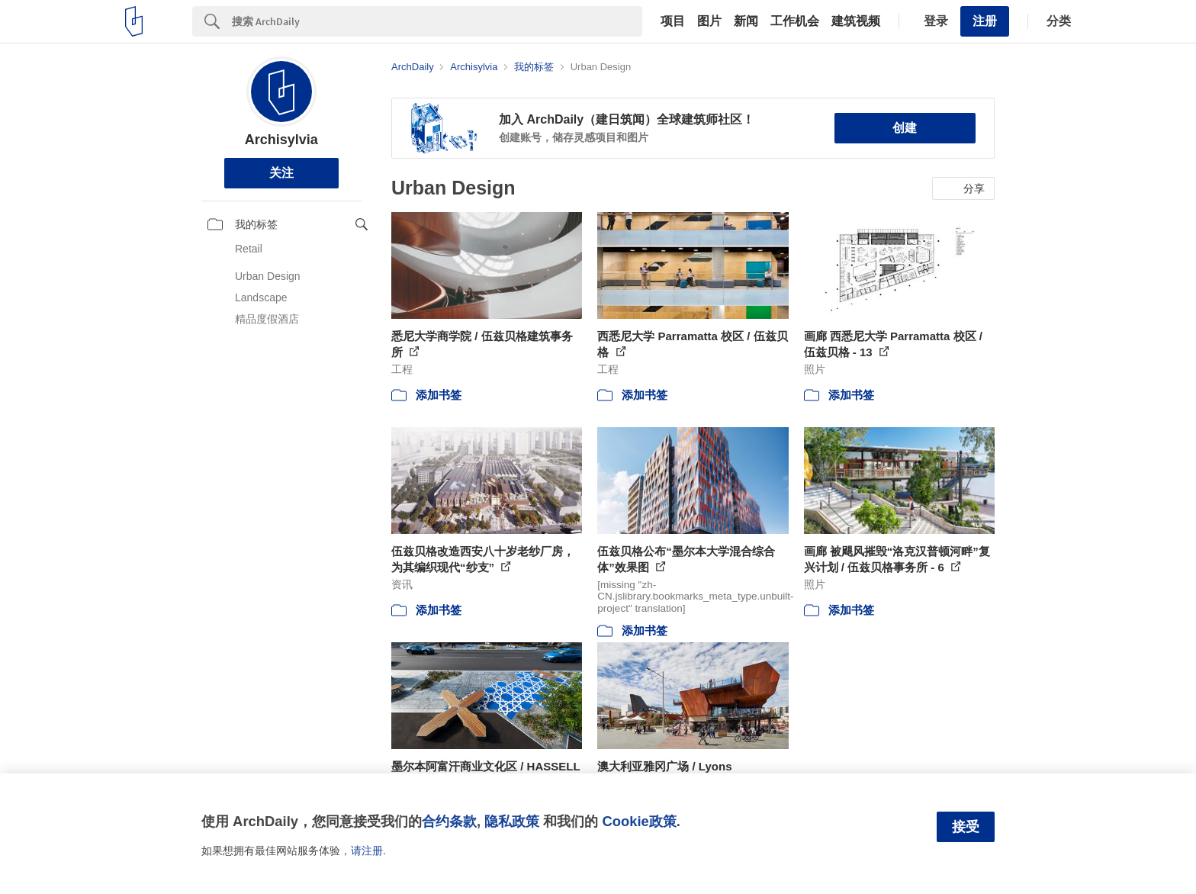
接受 (965, 827)
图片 (709, 21)
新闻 (746, 21)
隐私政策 (511, 821)
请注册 (367, 850)
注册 (985, 20)
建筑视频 (855, 21)
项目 (673, 21)
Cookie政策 (639, 821)
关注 (281, 172)
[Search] (437, 21)
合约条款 (449, 821)
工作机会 (794, 21)
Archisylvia (281, 139)
